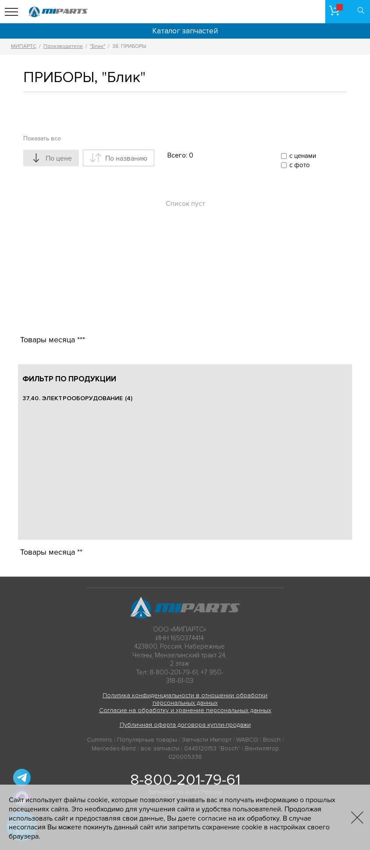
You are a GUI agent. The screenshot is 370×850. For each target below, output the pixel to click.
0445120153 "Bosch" (212, 748)
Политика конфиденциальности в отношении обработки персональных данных (185, 699)
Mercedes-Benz (114, 748)
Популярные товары (147, 739)
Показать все (42, 138)
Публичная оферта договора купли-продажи (185, 724)
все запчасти (160, 748)
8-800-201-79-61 (185, 780)
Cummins (99, 739)
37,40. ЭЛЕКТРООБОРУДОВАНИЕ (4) (77, 398)
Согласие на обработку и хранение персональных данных (185, 710)
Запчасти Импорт (206, 739)
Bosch (272, 739)
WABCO (247, 739)
